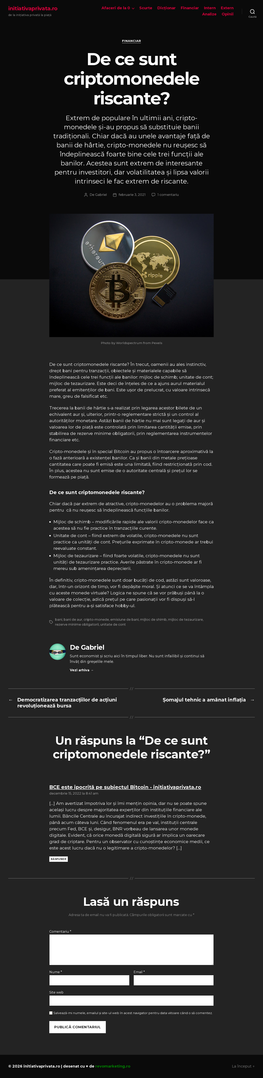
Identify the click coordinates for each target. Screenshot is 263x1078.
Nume (55, 972)
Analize (209, 14)
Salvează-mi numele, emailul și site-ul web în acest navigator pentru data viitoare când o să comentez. (132, 1013)
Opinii (228, 14)
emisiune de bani (124, 620)
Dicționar (166, 8)
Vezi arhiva (82, 670)
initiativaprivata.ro (33, 8)
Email (139, 972)
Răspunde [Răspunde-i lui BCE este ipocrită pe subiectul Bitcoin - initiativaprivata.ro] (58, 859)
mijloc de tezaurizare (185, 620)
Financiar (190, 8)
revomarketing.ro (112, 1066)
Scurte (145, 8)
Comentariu (60, 932)
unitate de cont (113, 624)
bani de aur (73, 620)
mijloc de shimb (153, 620)
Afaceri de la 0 (116, 8)
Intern (210, 8)
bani (58, 620)
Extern (227, 8)
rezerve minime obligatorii (77, 624)
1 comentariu (168, 195)
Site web (56, 992)
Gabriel (101, 195)
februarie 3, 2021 (132, 195)
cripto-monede (96, 620)
